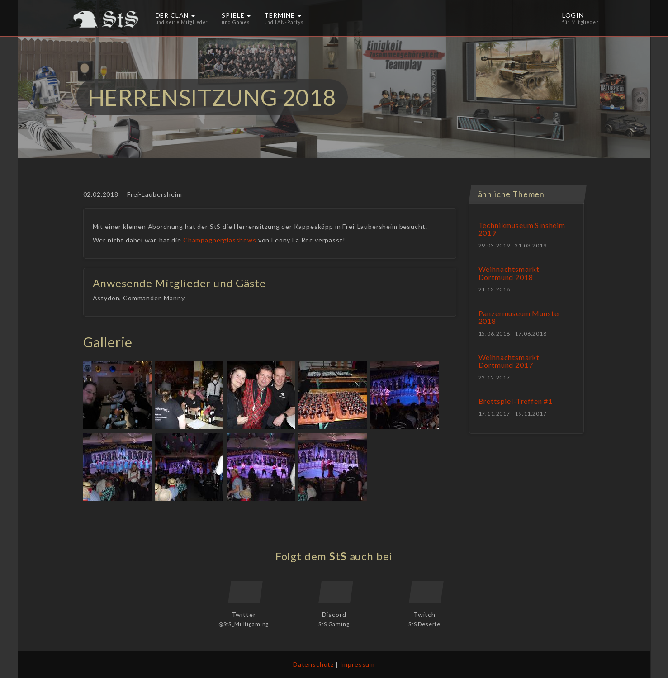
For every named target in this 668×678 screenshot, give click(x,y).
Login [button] (580, 18)
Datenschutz (313, 664)
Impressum (357, 664)
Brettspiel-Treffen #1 (515, 401)
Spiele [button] (236, 18)
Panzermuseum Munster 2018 (520, 317)
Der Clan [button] (182, 18)
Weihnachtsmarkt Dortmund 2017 (509, 361)
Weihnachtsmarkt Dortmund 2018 (509, 273)
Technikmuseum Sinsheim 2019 (521, 229)
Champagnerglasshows (219, 240)
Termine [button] (283, 18)
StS (338, 556)
